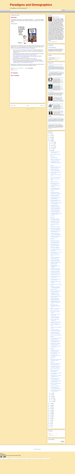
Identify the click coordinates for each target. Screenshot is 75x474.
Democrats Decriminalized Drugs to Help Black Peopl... (55, 214)
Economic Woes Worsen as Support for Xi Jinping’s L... (55, 333)
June (51, 393)
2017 (50, 410)
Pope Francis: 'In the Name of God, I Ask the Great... (55, 196)
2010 (50, 421)
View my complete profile (52, 41)
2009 (50, 423)
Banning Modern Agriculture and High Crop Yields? (55, 263)
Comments (51, 435)
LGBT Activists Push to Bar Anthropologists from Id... (55, 242)
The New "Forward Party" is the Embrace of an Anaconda (55, 160)
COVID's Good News (53, 181)
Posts (50, 433)
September (52, 147)
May (51, 394)
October (52, 145)
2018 (50, 408)
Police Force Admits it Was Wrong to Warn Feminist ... (55, 170)
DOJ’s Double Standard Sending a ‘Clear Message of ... (55, 203)
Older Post (42, 105)
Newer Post (13, 105)
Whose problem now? (54, 289)
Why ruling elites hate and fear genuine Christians (55, 198)
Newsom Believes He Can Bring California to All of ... (55, 376)
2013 (50, 416)
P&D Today (15, 69)
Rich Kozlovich (56, 17)
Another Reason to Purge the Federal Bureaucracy (55, 184)
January (52, 401)
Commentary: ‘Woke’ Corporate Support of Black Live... (55, 322)
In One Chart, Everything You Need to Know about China (55, 229)
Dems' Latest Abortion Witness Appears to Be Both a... (55, 291)
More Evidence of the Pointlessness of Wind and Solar (55, 305)
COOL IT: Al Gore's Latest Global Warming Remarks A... (55, 234)
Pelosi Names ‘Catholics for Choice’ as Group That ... (55, 247)
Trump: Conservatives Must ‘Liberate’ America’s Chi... (55, 272)
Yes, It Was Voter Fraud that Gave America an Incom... (55, 339)
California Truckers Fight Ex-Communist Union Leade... (55, 260)
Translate (55, 59)
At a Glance (52, 215)
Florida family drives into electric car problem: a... (55, 250)
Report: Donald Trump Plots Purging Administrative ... (55, 299)
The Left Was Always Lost (54, 240)
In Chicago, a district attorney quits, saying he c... (55, 152)
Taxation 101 (52, 357)
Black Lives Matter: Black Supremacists (54, 320)
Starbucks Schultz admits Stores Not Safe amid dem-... (55, 391)
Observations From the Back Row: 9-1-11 (55, 71)
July (51, 150)
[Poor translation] (4, 457)
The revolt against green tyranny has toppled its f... (55, 374)
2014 (50, 415)
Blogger (39, 449)
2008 (50, 425)
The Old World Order (53, 157)
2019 (50, 406)
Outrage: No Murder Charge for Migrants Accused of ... (55, 167)
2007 (50, 426)
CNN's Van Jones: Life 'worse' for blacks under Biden (55, 253)
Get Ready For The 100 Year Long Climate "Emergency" (55, 269)
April (51, 396)
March (52, 398)
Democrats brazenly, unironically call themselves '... (55, 173)
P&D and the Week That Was (58, 84)
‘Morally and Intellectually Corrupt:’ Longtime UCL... (55, 317)
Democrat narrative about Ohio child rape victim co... (55, 274)
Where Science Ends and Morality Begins (54, 371)
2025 (50, 135)
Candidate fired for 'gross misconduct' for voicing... (55, 294)
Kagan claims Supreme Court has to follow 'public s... (55, 297)
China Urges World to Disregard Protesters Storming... (55, 381)
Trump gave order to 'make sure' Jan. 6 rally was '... (55, 277)
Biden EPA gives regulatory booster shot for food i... (54, 245)
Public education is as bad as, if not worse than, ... (55, 315)
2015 (50, 413)
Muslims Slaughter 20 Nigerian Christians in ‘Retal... (55, 201)
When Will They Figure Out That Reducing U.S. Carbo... (55, 360)
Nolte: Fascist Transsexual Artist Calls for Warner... (55, 384)
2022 (50, 140)
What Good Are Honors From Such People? (55, 356)
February (52, 399)
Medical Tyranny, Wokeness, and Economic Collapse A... (55, 237)
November (52, 143)
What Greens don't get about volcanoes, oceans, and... (55, 222)
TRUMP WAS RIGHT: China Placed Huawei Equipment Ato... (55, 302)
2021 (50, 403)
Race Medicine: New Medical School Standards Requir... (55, 287)
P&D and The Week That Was (58, 77)
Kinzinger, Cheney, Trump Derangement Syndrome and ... (55, 193)
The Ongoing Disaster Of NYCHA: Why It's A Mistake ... (55, 162)
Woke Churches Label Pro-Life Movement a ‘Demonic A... (55, 367)
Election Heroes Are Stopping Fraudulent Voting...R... (55, 344)
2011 (50, 420)
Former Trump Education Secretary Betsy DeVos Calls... (55, 388)
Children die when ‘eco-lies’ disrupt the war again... (55, 351)
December (52, 142)
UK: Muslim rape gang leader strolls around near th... (55, 258)
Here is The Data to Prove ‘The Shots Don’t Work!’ (55, 280)
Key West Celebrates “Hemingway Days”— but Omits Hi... (55, 266)
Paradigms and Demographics (31, 4)
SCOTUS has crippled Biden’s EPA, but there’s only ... (55, 364)
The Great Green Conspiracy (55, 226)
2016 (50, 411)
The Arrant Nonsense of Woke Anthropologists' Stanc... (55, 341)
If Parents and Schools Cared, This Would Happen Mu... (55, 211)
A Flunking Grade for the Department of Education (55, 206)
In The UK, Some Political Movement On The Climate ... (55, 330)
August (52, 148)
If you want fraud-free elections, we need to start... (55, 346)
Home (28, 105)
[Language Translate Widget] (54, 58)
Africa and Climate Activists (55, 368)
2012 (50, 418)
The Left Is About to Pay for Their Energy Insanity (55, 379)
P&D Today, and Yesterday (54, 310)
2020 (50, 405)
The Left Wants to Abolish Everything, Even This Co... (55, 219)
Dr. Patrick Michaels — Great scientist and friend (55, 353)
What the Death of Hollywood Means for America (55, 231)
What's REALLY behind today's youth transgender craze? (55, 208)
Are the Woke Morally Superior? (55, 177)
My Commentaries (52, 47)
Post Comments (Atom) (30, 108)
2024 (50, 137)
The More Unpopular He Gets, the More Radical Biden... (55, 189)
